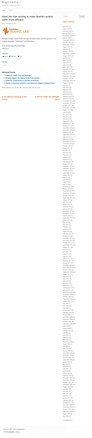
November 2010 (68, 267)
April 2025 (66, 26)
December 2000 (67, 405)
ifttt (35, 87)
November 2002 (68, 355)
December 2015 (67, 141)
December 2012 (67, 211)
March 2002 (66, 373)
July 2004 (65, 346)
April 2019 (66, 65)
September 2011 (68, 245)
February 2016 (67, 139)
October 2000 (67, 409)
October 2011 (67, 243)
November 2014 (68, 168)
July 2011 (65, 249)
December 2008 (67, 317)
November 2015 (68, 144)
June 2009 (66, 306)
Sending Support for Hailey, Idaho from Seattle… (23, 78)
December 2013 (67, 191)
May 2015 (66, 155)
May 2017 (66, 117)
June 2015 (66, 153)
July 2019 (65, 58)
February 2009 (67, 312)
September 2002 (68, 360)
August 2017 (66, 110)
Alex (3, 23)
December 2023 (67, 40)
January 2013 (67, 209)
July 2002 (65, 364)
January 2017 (67, 126)
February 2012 (67, 234)
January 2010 (67, 290)
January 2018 (67, 98)
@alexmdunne (20, 429)
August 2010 (66, 274)
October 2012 (67, 216)
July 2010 (65, 276)
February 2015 (67, 162)
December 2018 (67, 74)
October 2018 (67, 78)
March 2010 (66, 285)
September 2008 (68, 324)
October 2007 (67, 330)
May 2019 (66, 62)
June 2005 (66, 335)
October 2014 (67, 171)
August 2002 (66, 362)
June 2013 (66, 202)
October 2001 (67, 382)
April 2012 (66, 229)
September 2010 (68, 272)
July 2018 (65, 85)
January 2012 (67, 236)
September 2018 (68, 81)
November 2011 (68, 240)
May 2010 (66, 281)
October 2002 (67, 357)
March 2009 (66, 310)
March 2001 (66, 398)
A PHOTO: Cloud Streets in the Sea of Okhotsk (22, 81)
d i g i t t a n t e (10, 2)
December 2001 (67, 378)
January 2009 (67, 315)
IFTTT (6, 48)
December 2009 (67, 292)
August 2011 (66, 247)
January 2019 (67, 71)
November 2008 (68, 319)
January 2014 (67, 189)
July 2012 (65, 222)
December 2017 (67, 101)
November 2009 (68, 294)
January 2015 (67, 164)
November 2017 (68, 103)
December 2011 (67, 238)
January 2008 (67, 328)
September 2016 (68, 134)
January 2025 (67, 33)
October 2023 (67, 42)
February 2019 (67, 69)
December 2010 (67, 265)
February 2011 (67, 261)
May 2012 (66, 227)
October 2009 (67, 297)
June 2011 (66, 252)
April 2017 (66, 119)
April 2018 (66, 92)
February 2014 (67, 186)
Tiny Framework (11, 431)
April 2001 (66, 396)
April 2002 (66, 371)
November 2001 (68, 380)
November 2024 (68, 35)
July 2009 (65, 303)
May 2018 (66, 90)
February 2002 (67, 375)
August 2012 (66, 220)
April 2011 (66, 256)
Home (3, 10)
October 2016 (67, 132)
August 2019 (66, 56)
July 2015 (65, 150)
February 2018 (67, 96)
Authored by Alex (26, 87)
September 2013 (68, 198)
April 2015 (66, 157)
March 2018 (66, 94)
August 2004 (66, 344)
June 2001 (66, 391)
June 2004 (66, 348)
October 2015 (67, 146)
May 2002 (66, 369)
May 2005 (66, 337)
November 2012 (68, 213)
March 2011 (66, 258)
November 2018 (68, 76)
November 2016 (68, 130)
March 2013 (66, 204)
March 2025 (66, 29)
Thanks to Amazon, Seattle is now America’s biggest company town (30, 83)
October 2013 (67, 195)
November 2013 (68, 193)
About (11, 10)
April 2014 (66, 184)
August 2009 (66, 301)
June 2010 (66, 279)
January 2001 (67, 402)
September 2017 (68, 107)
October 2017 (67, 105)
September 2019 (68, 54)
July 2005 (65, 333)
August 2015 (66, 148)
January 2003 (67, 351)
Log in (17, 431)
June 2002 (66, 366)
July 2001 (65, 389)
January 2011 (67, 263)
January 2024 (67, 38)
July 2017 (65, 112)
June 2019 (66, 60)
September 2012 (68, 218)
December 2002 (67, 353)
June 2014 (66, 180)
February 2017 (67, 123)
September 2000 (68, 411)
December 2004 (67, 342)
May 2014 (66, 182)
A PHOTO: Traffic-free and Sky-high (18, 75)
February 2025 (67, 31)
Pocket (38, 87)
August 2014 (66, 175)
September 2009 (68, 299)
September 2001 (68, 384)
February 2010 (67, 288)
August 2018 (66, 83)
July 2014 (65, 177)
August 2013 (66, 200)
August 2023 (66, 47)
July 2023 (65, 49)
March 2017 (66, 121)
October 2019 (67, 51)
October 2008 (67, 321)
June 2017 (66, 114)
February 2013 (67, 207)
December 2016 (67, 128)
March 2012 (66, 231)
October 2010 (67, 270)
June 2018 (66, 87)
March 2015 (66, 159)
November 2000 (68, 407)
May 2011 (66, 254)
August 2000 (66, 414)
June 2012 (66, 225)
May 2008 (66, 326)
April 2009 (66, 308)
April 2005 (66, 339)
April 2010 (66, 283)
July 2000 (65, 416)
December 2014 (67, 166)
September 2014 (68, 173)
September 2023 (68, 44)
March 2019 (66, 67)
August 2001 (66, 387)
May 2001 (66, 393)
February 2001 (67, 400)
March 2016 (66, 137)
